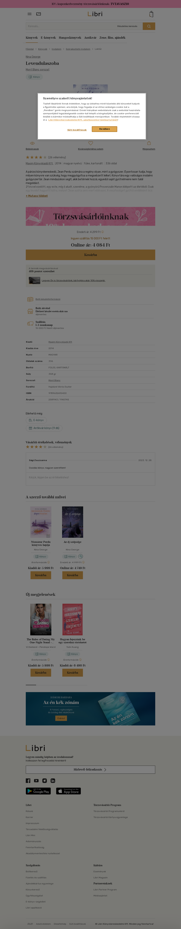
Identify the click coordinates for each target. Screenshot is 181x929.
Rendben (104, 129)
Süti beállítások (77, 130)
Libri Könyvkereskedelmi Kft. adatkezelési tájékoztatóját (83, 120)
